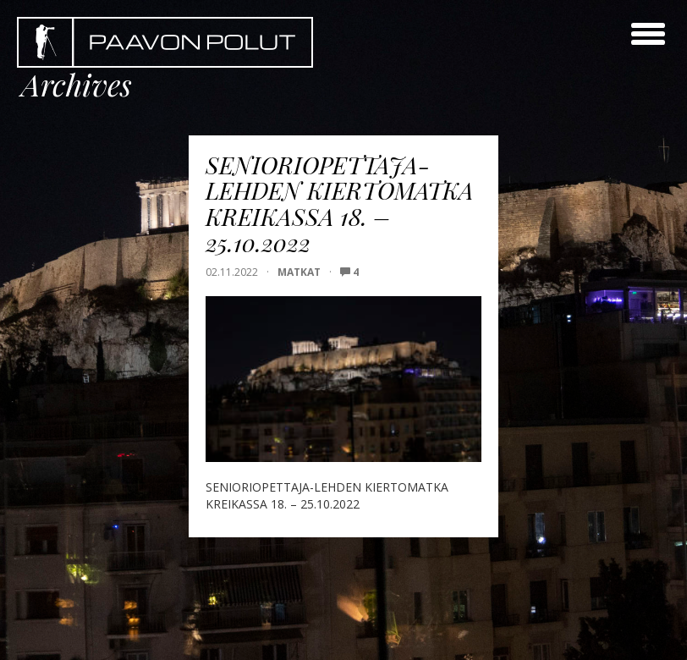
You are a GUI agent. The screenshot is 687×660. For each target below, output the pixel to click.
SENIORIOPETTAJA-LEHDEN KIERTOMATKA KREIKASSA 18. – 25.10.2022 (340, 203)
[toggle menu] (648, 34)
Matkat (299, 272)
